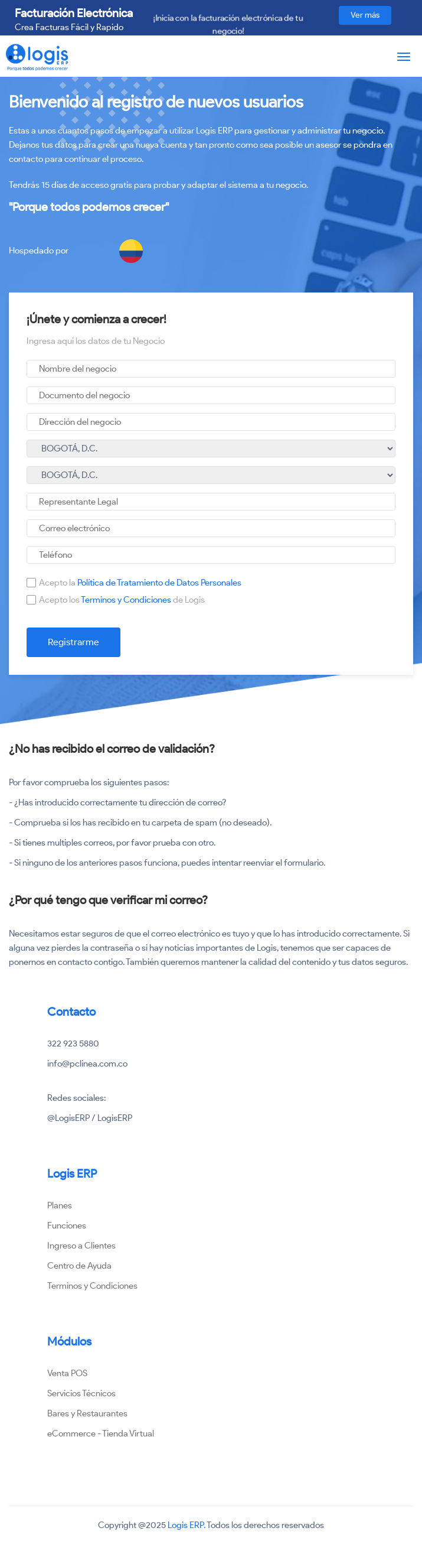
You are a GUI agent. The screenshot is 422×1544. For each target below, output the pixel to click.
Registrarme (73, 642)
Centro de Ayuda (79, 1265)
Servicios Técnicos (81, 1393)
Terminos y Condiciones (127, 599)
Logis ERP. (186, 1525)
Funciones (66, 1225)
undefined (211, 448)
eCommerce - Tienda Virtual (100, 1433)
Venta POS (67, 1373)
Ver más (365, 15)
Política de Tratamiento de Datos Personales (159, 582)
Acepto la (140, 582)
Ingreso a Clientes (81, 1245)
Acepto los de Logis (122, 599)
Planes (59, 1205)
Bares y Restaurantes (87, 1413)
